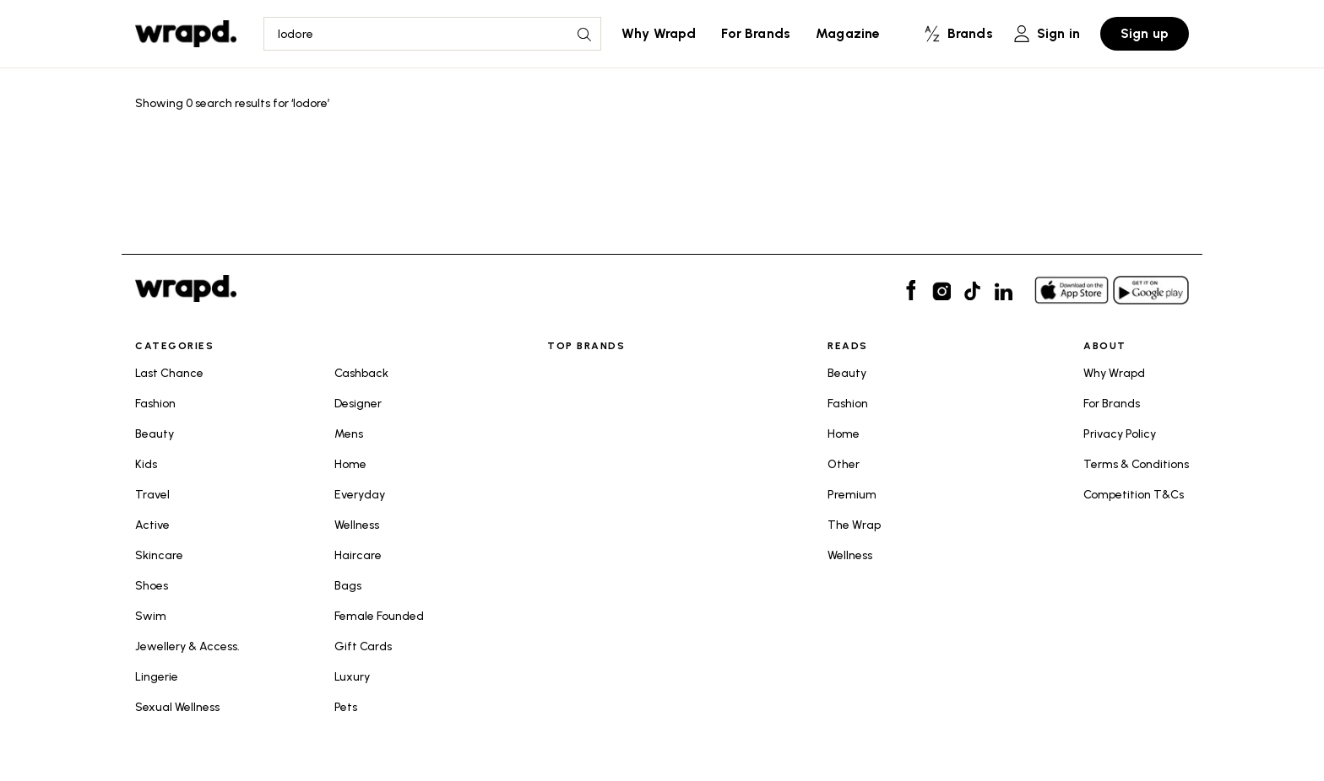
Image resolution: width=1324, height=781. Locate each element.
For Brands (755, 33)
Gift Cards (363, 646)
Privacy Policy (1119, 434)
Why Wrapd (658, 33)
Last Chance (169, 373)
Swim (150, 616)
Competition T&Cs (1133, 494)
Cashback (361, 373)
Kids (146, 464)
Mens (348, 434)
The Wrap (854, 525)
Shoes (151, 586)
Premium (852, 494)
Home (350, 464)
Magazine (848, 33)
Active (152, 525)
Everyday (359, 494)
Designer (358, 403)
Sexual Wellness (177, 707)
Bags (347, 586)
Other (844, 464)
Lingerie (156, 677)
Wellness (356, 525)
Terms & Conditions (1136, 464)
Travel (152, 494)
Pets (345, 707)
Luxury (352, 677)
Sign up (1145, 33)
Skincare (159, 555)
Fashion (155, 403)
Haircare (358, 555)
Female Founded (379, 616)
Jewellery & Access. (187, 646)
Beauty (154, 434)
